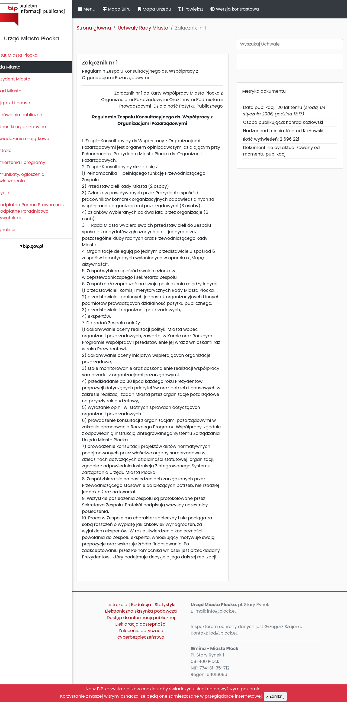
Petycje (10, 193)
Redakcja (148, 624)
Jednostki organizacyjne (29, 127)
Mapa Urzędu (163, 9)
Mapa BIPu (125, 9)
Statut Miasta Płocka (25, 55)
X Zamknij (275, 696)
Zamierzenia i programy (28, 162)
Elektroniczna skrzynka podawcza (148, 630)
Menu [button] (96, 9)
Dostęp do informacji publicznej (148, 637)
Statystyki (172, 624)
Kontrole (12, 150)
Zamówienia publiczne (27, 115)
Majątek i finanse (21, 103)
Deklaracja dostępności (147, 643)
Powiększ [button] (200, 9)
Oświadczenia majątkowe (30, 138)
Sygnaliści (13, 230)
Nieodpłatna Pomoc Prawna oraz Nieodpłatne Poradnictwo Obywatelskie (38, 211)
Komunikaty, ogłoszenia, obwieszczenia (28, 177)
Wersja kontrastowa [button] (244, 9)
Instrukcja (123, 624)
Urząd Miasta (17, 91)
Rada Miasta (16, 67)
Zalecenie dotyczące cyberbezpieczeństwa (147, 653)
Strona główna (103, 28)
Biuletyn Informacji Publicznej (41, 14)
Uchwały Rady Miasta (152, 28)
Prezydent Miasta (21, 79)
